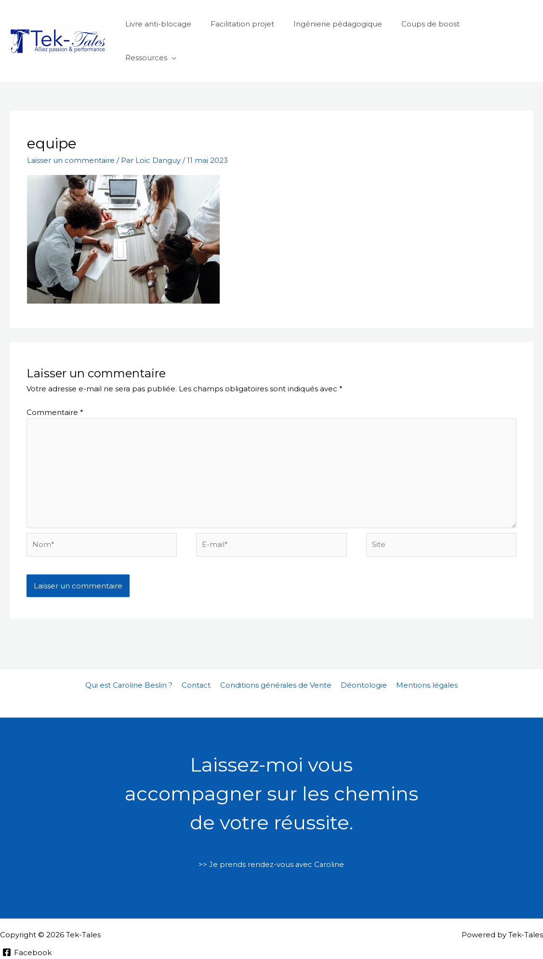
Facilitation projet (253, 23)
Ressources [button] (496, 23)
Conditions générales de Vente (276, 653)
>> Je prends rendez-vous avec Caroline (271, 833)
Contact (198, 653)
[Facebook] (27, 920)
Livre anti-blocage (174, 23)
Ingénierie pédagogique (343, 23)
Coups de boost (431, 23)
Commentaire (54, 378)
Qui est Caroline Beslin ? (132, 653)
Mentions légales (424, 653)
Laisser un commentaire (71, 126)
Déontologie (362, 653)
